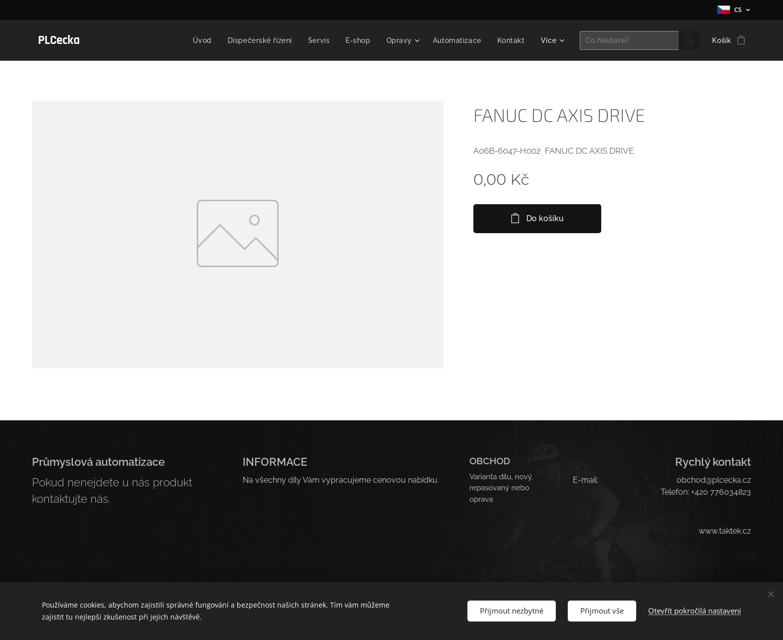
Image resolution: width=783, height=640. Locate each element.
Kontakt (482, 521)
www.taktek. (582, 570)
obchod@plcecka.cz (637, 480)
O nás (479, 510)
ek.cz (742, 550)
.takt (725, 550)
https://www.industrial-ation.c (696, 511)
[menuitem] (197, 40)
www (708, 550)
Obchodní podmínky (280, 516)
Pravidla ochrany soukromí (292, 528)
